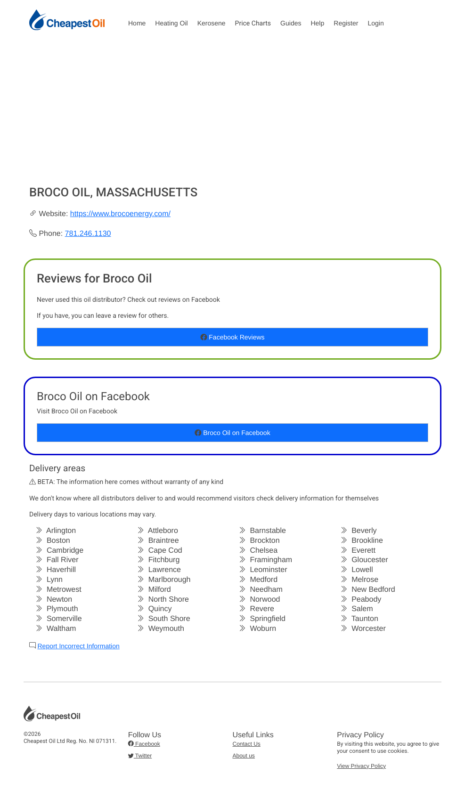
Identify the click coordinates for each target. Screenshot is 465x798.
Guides (290, 23)
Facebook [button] (144, 744)
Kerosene (211, 23)
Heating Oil (171, 23)
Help (317, 23)
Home (137, 23)
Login (375, 23)
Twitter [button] (140, 755)
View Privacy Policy (361, 766)
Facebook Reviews (232, 337)
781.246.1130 (88, 234)
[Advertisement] (232, 115)
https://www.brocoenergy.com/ (120, 214)
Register (346, 23)
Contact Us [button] (247, 744)
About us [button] (244, 755)
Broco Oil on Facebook (232, 432)
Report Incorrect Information (78, 646)
